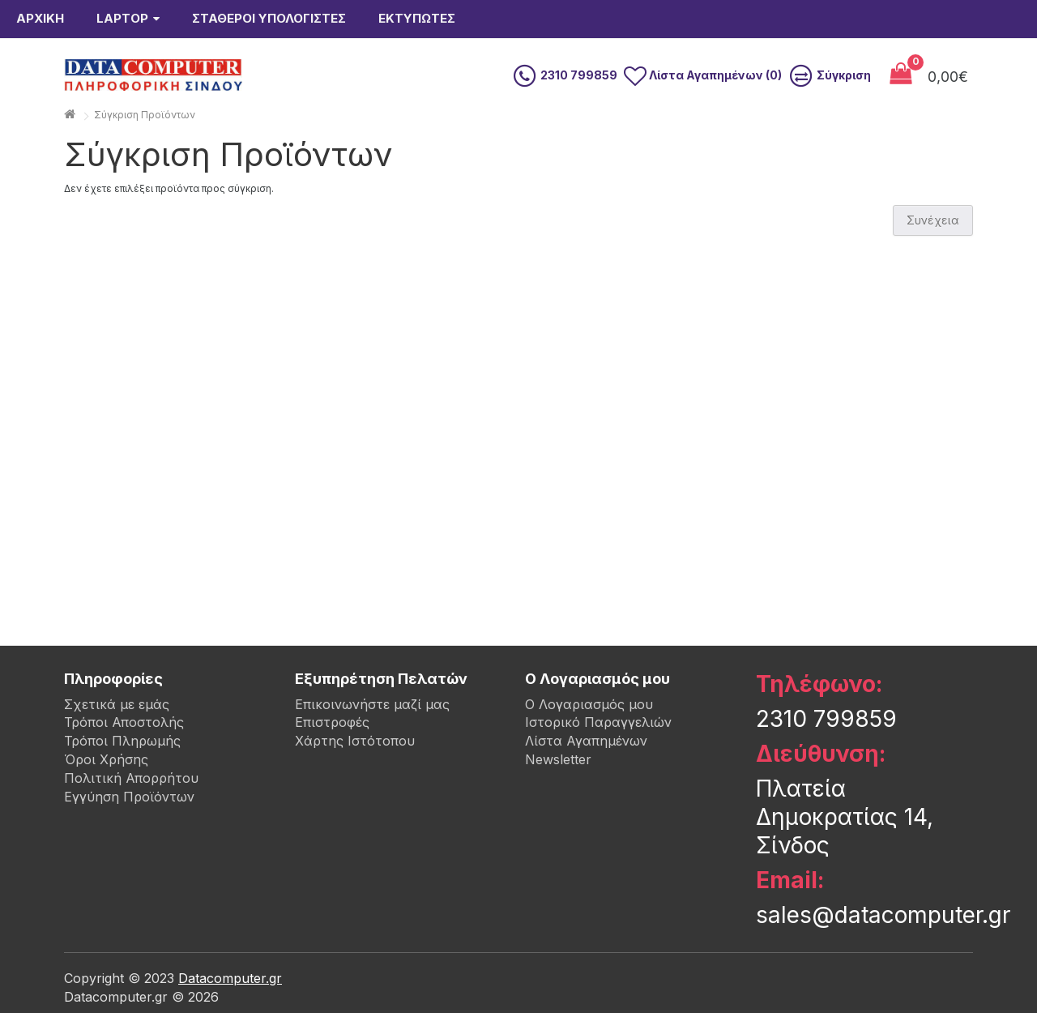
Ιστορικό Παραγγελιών (598, 722)
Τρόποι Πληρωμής (122, 741)
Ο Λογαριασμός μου (589, 704)
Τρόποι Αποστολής (124, 722)
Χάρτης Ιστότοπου (355, 741)
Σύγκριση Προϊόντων (144, 115)
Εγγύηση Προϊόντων (129, 797)
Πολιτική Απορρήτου (131, 778)
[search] (479, 75)
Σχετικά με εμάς (116, 704)
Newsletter (558, 759)
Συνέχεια (933, 220)
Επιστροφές (332, 722)
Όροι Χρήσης (106, 759)
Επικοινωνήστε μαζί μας (372, 704)
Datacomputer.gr (230, 978)
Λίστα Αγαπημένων (586, 741)
